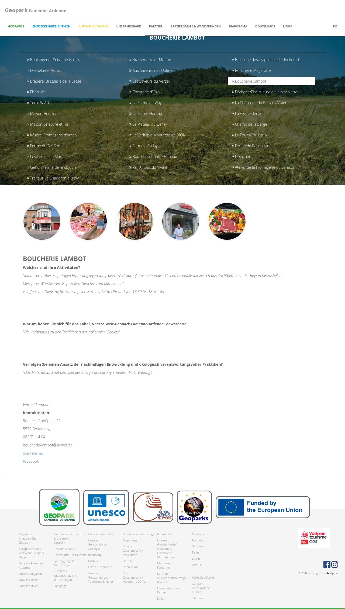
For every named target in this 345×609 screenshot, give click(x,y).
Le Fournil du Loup (249, 135)
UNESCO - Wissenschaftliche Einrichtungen (65, 575)
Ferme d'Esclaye (144, 145)
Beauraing (95, 555)
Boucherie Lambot (249, 81)
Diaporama (238, 26)
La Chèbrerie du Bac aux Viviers (260, 102)
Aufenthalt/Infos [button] (93, 26)
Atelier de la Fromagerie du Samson (263, 167)
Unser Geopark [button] (128, 26)
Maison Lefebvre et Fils (48, 124)
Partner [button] (156, 26)
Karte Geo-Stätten (204, 578)
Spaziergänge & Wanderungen (63, 563)
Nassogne (198, 534)
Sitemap (197, 598)
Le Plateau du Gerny (148, 124)
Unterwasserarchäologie (136, 534)
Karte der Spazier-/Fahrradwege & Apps (170, 578)
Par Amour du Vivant (148, 167)
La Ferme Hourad (145, 113)
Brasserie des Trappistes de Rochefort (265, 59)
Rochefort (198, 540)
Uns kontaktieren (64, 549)
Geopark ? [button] (16, 26)
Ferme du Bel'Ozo (43, 145)
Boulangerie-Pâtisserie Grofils (53, 59)
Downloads (164, 534)
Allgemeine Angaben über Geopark (28, 538)
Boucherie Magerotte (251, 70)
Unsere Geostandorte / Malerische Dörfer (135, 577)
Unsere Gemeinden (101, 534)
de (335, 26)
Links (287, 26)
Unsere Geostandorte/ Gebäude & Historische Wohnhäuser (167, 548)
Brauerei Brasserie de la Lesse (54, 81)
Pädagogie (60, 586)
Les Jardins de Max (44, 156)
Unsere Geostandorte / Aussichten (133, 550)
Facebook (31, 463)
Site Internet (33, 455)
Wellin (196, 559)
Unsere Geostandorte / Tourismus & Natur (100, 577)
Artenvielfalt (130, 567)
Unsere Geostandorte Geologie (97, 544)
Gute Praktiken (29, 580)
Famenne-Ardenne (34, 10)
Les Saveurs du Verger (149, 81)
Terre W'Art (38, 102)
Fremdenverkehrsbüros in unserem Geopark (66, 538)
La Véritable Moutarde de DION (157, 135)
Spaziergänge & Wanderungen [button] (196, 26)
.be (332, 573)
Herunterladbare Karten (168, 590)
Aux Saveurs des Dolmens (152, 70)
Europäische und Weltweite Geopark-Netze (32, 553)
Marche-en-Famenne (164, 565)
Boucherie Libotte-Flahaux (153, 156)
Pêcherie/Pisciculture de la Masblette (264, 91)
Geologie (198, 546)
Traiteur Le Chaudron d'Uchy (53, 178)
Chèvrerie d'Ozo (144, 91)
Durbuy (93, 561)
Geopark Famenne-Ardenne (31, 565)
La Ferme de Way (145, 102)
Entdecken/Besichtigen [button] (51, 26)
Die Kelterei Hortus (44, 70)
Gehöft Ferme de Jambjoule (52, 167)
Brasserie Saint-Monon (150, 59)
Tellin (195, 552)
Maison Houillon (42, 113)
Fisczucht (36, 91)
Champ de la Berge (249, 124)
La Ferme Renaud (248, 113)
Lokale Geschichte (100, 567)
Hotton (127, 561)
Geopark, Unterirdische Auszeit (201, 588)
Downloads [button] (265, 26)
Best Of (197, 565)
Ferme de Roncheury (251, 145)
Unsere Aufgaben (30, 574)
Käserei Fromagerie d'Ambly (52, 135)
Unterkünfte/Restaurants (66, 555)
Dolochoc (241, 156)
